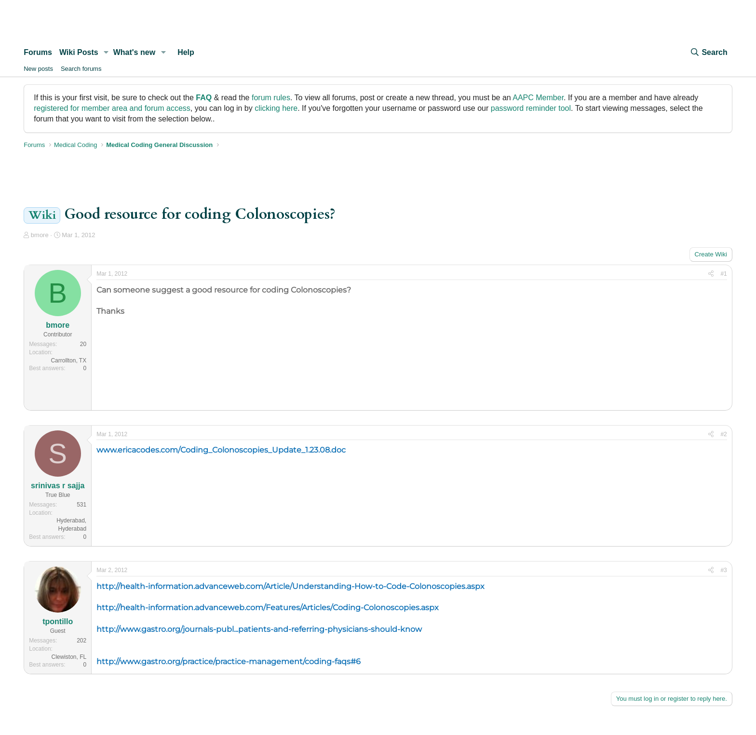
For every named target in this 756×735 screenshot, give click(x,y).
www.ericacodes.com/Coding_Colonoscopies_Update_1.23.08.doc (221, 449)
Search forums (81, 68)
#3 (723, 570)
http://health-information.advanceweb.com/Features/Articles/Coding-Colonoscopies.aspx (267, 607)
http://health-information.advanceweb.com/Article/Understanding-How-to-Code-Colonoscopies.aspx (290, 586)
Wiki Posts (78, 52)
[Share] (711, 274)
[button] (106, 52)
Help (185, 52)
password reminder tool (531, 108)
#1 (723, 273)
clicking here (276, 108)
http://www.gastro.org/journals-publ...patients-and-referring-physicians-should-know (259, 629)
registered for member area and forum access (112, 108)
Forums (38, 52)
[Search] (708, 52)
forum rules (271, 98)
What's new (134, 52)
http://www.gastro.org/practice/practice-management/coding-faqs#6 (228, 661)
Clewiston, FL (69, 657)
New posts (38, 68)
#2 (723, 434)
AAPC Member (538, 98)
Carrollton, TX (68, 360)
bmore (40, 235)
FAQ (204, 98)
